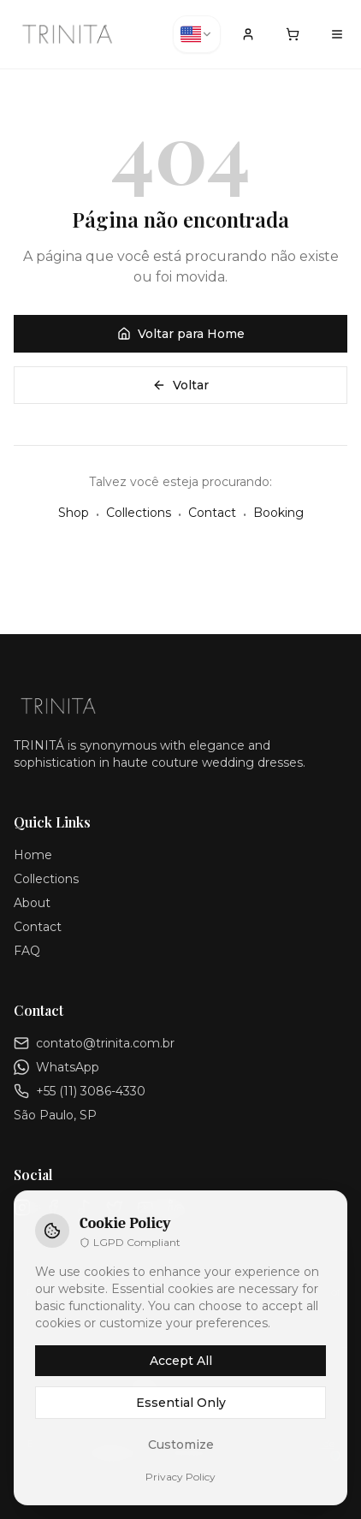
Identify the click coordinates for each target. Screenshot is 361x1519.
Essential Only (181, 1402)
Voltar (180, 385)
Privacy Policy (180, 1476)
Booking (278, 512)
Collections (138, 512)
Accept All (181, 1360)
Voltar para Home (181, 333)
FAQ (27, 950)
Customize (181, 1444)
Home (33, 855)
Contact (212, 512)
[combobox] (197, 34)
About (32, 903)
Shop (73, 512)
